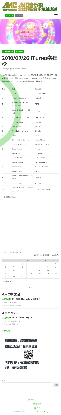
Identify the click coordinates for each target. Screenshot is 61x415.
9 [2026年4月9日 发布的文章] (31, 267)
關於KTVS (37, 408)
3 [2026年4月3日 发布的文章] (39, 264)
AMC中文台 (9, 16)
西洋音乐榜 (19, 51)
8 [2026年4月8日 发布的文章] (22, 267)
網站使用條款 (37, 404)
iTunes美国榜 (8, 51)
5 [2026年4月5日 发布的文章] (55, 264)
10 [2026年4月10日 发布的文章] (40, 267)
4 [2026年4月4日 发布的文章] (47, 264)
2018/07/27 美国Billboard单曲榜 (46, 255)
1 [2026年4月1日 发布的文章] (22, 264)
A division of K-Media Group (39, 412)
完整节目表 (6, 331)
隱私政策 (31, 400)
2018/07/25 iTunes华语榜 (12, 253)
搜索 (3, 380)
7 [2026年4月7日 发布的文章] (13, 267)
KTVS (14, 69)
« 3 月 (30, 287)
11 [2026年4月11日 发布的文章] (47, 267)
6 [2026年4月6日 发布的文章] (5, 267)
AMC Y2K (19, 16)
